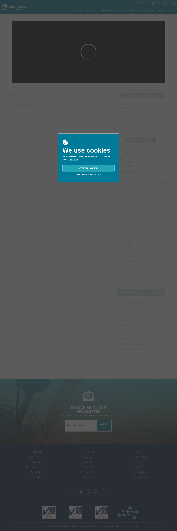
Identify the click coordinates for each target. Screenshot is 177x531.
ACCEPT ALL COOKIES (88, 168)
